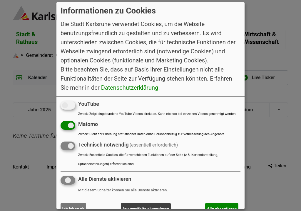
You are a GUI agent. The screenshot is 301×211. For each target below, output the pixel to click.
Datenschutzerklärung (129, 87)
